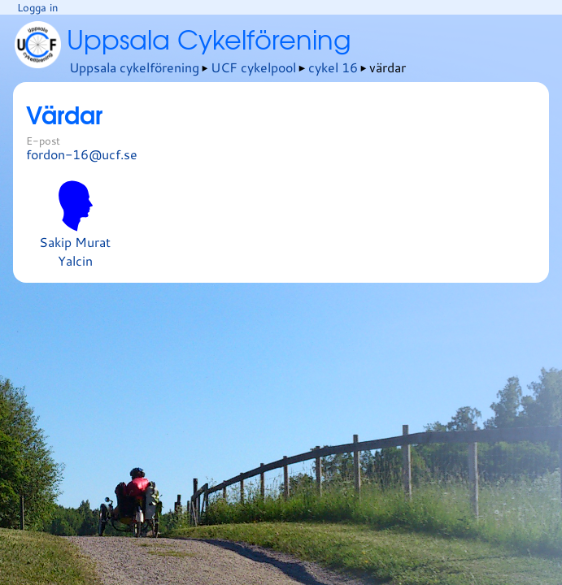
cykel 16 (333, 67)
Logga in (37, 7)
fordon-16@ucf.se (81, 154)
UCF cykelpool (253, 67)
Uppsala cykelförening (134, 67)
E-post (43, 140)
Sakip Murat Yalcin (75, 225)
